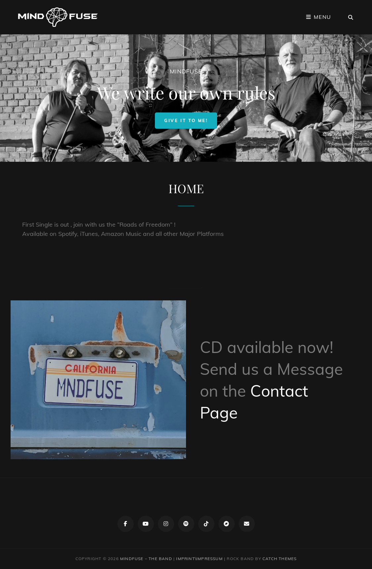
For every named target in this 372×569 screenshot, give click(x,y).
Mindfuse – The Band (146, 558)
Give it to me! (190, 120)
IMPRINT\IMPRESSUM (199, 558)
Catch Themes (279, 558)
